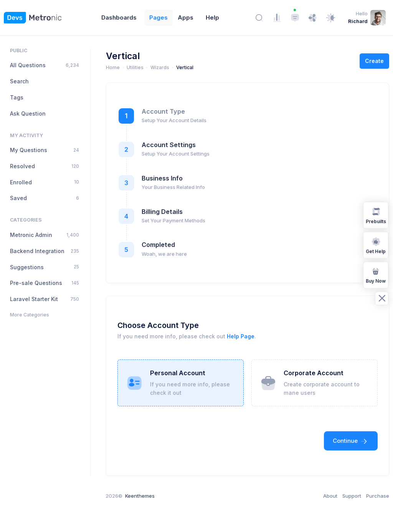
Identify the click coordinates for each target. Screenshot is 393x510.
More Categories (29, 315)
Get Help (376, 244)
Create (374, 61)
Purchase (377, 496)
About (330, 496)
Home (113, 67)
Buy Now (376, 274)
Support (351, 496)
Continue (350, 440)
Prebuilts (376, 214)
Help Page (240, 336)
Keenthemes (140, 496)
